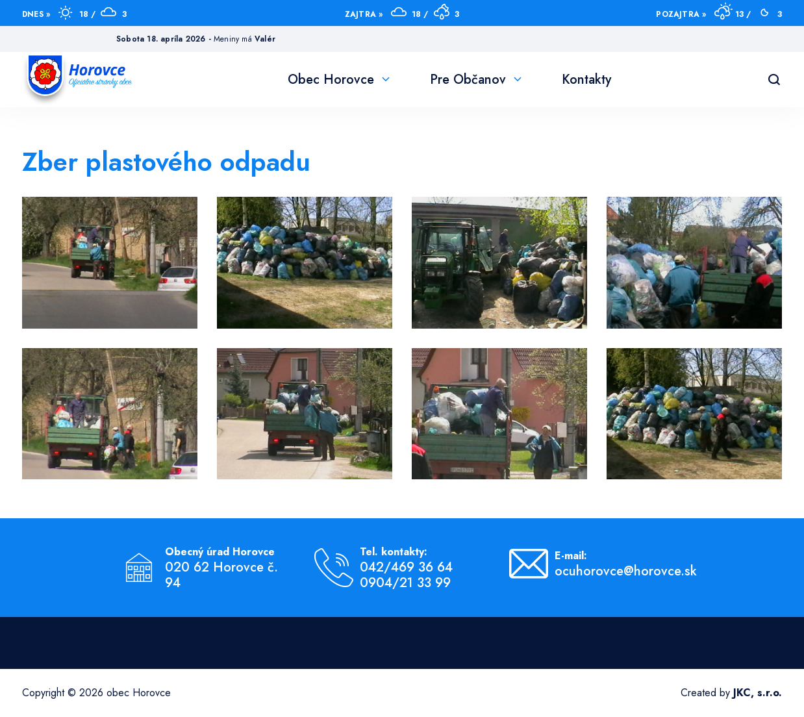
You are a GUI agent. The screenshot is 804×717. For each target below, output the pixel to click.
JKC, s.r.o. (757, 692)
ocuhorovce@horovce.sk (626, 571)
